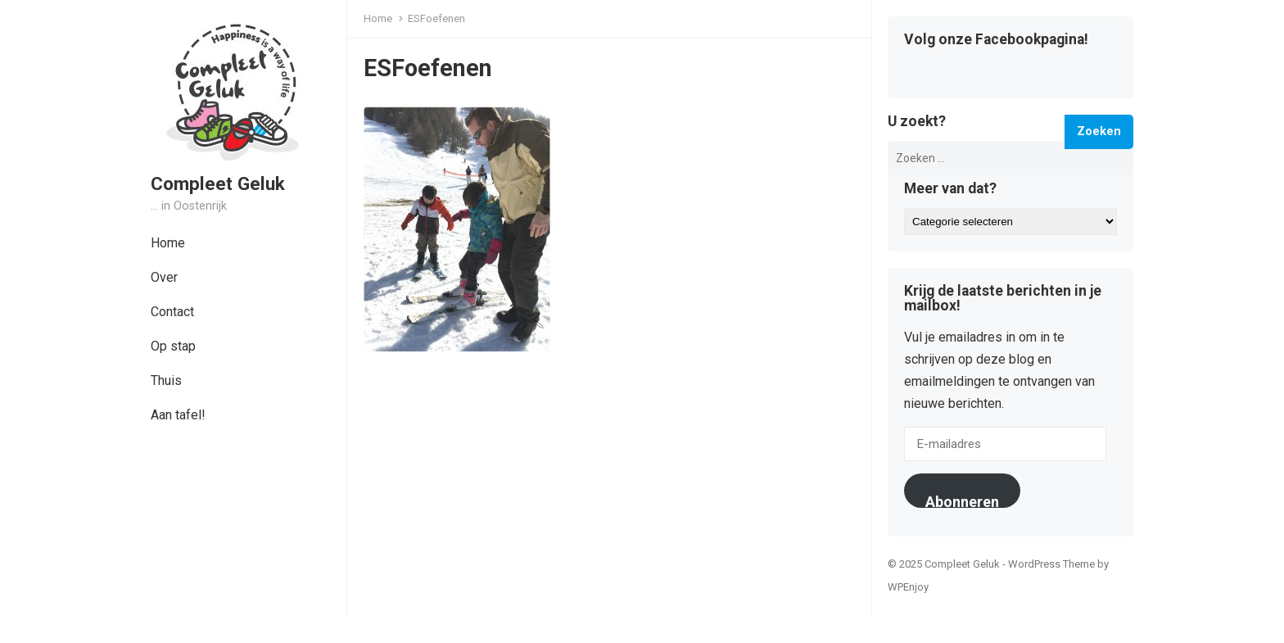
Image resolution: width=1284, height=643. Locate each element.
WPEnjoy (908, 587)
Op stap (173, 346)
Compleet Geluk (218, 183)
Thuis (166, 380)
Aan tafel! (178, 415)
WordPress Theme (1051, 564)
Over (164, 277)
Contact (172, 311)
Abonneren (962, 500)
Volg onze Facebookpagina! (996, 40)
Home (168, 243)
